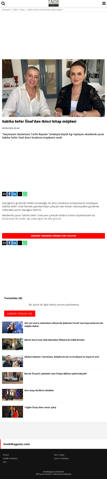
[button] (4, 194)
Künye (6, 454)
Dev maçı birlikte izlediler (28, 395)
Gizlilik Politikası (10, 458)
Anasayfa (6, 9)
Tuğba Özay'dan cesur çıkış (29, 412)
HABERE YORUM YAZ (19, 313)
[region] (53, 34)
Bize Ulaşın (59, 454)
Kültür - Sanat (19, 9)
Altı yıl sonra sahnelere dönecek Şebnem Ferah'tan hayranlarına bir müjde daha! (52, 327)
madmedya (66, 474)
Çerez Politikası (61, 458)
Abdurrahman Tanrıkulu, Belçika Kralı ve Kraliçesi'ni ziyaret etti (50, 361)
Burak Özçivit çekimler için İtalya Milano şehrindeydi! (44, 378)
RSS (5, 462)
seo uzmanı (46, 474)
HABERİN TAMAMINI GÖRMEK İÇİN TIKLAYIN (53, 235)
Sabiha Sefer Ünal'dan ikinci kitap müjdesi (45, 9)
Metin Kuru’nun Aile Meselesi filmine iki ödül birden (43, 344)
